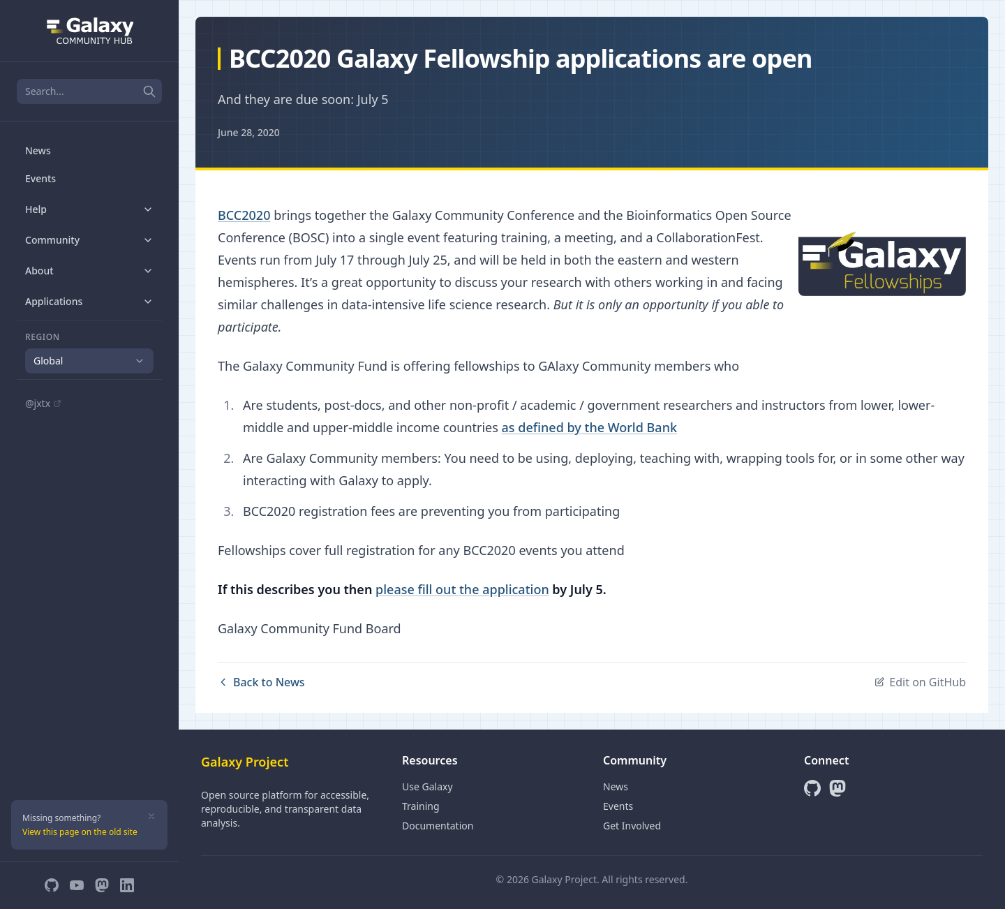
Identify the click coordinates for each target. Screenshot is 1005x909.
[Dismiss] (151, 816)
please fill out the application (462, 589)
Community (89, 239)
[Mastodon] (102, 885)
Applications (89, 301)
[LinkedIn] (127, 885)
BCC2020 (244, 215)
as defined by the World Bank (589, 427)
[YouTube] (77, 885)
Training (421, 806)
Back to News (261, 682)
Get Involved (632, 825)
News (38, 150)
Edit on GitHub (920, 682)
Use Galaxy (427, 786)
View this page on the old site (79, 832)
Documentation (437, 825)
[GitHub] (52, 885)
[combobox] (89, 361)
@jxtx (43, 403)
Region (42, 337)
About (89, 270)
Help (89, 209)
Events (40, 178)
